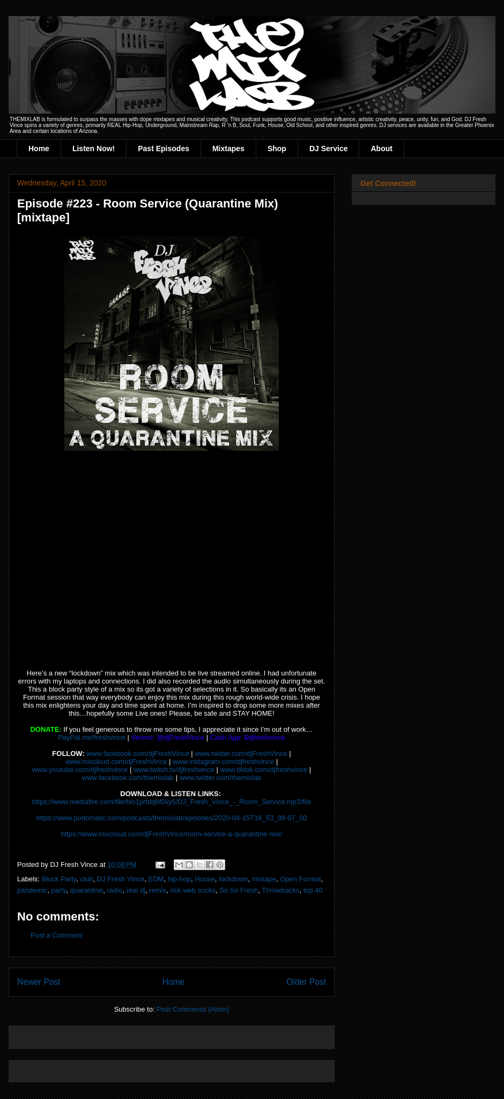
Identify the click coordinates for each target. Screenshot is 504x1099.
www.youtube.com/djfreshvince (80, 770)
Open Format (300, 879)
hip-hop (179, 879)
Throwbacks (280, 890)
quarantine (86, 890)
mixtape (264, 879)
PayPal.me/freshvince (91, 737)
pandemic (32, 890)
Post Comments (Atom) (193, 1009)
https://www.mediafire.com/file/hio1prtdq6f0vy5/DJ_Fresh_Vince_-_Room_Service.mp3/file (172, 802)
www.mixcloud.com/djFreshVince (116, 762)
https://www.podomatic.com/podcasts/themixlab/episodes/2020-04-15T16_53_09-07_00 (171, 818)
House (205, 879)
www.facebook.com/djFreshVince (137, 753)
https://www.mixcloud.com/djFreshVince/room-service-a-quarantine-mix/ (171, 834)
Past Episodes (163, 148)
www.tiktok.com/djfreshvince (264, 770)
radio (114, 890)
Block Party (59, 879)
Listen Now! (93, 148)
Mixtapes (228, 148)
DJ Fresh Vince (121, 879)
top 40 (313, 890)
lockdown (233, 879)
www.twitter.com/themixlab (220, 778)
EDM (156, 879)
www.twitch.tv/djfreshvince (174, 770)
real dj (136, 890)
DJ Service (328, 148)
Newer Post (39, 981)
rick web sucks (193, 890)
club (86, 879)
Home (38, 148)
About (381, 148)
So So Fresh (238, 890)
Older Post (306, 981)
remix (157, 890)
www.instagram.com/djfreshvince (223, 762)
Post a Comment (57, 935)
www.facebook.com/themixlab (128, 778)
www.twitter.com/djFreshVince (241, 753)
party (58, 890)
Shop (277, 148)
